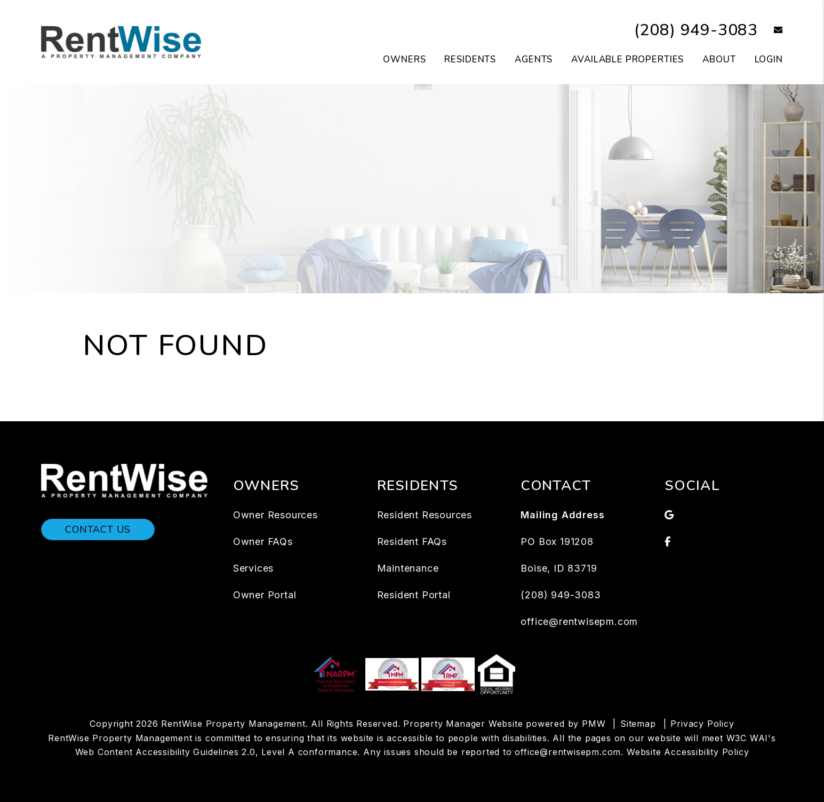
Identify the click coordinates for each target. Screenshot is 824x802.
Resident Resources (424, 514)
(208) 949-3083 (696, 30)
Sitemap (638, 723)
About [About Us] (718, 59)
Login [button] (769, 59)
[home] (121, 41)
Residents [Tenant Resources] (470, 59)
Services (253, 568)
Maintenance (408, 568)
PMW (593, 723)
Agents (534, 59)
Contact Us (98, 529)
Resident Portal (414, 594)
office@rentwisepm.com (579, 621)
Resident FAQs (412, 541)
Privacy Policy (702, 723)
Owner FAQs (263, 541)
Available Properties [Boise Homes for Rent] (627, 59)
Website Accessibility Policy (688, 752)
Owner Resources (275, 514)
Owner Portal (265, 594)
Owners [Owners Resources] (404, 59)
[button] (770, 30)
